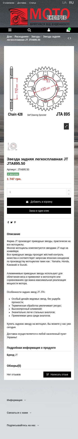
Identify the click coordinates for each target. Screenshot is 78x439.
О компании (9, 3)
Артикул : (12, 169)
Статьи (32, 3)
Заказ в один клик (39, 210)
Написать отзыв (57, 374)
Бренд (11, 355)
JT (16, 355)
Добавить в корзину (39, 201)
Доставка (22, 3)
